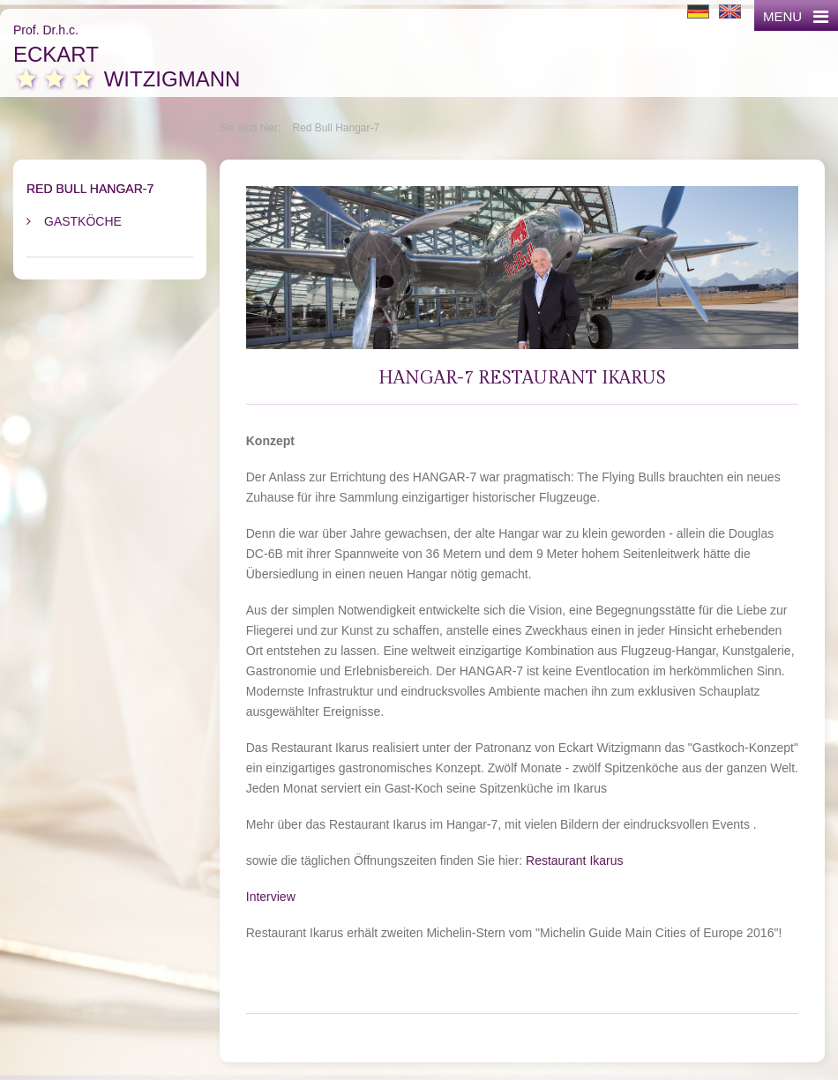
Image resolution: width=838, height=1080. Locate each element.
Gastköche (83, 221)
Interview (271, 897)
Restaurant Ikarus (575, 860)
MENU (795, 16)
